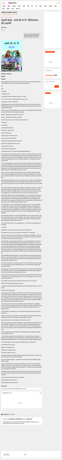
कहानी (3, 8)
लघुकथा (9, 6)
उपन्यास (45, 6)
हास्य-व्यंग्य (14, 6)
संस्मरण (40, 6)
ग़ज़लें (28, 6)
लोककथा (50, 6)
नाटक (36, 6)
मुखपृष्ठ (25, 454)
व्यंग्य (32, 6)
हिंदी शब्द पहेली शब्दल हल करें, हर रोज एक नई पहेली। (11, 14)
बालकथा (3, 6)
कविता (19, 6)
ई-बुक (13, 8)
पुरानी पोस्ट (39, 410)
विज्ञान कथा (18, 8)
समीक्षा (55, 6)
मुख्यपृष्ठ (21, 410)
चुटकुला (8, 8)
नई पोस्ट (3, 410)
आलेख (24, 6)
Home (2, 17)
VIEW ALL (57, 92)
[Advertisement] (52, 30)
